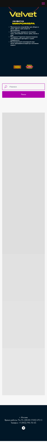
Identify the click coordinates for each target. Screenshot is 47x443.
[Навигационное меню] (43, 3)
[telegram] (23, 429)
